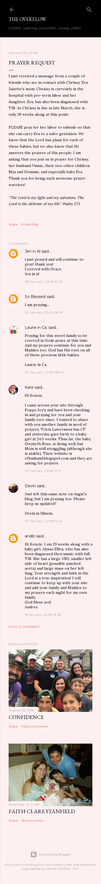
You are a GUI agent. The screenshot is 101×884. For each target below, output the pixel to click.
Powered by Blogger (50, 854)
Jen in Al (32, 251)
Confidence (26, 717)
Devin (30, 485)
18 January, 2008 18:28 (43, 615)
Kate (29, 387)
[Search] (89, 8)
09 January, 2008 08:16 (43, 312)
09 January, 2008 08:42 (44, 372)
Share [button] (13, 224)
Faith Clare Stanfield (42, 811)
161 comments (32, 820)
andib (30, 536)
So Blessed (35, 296)
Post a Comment (24, 627)
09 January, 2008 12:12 (43, 471)
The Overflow (27, 19)
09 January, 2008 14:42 (43, 521)
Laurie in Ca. (36, 327)
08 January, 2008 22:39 (44, 281)
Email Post (30, 224)
